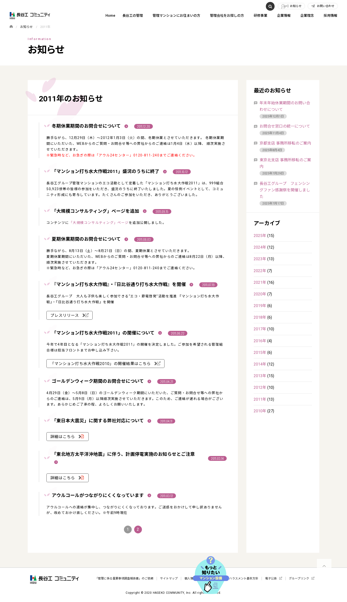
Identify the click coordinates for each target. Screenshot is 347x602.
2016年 (260, 341)
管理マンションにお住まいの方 (176, 16)
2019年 (260, 305)
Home (110, 16)
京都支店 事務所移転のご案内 (285, 143)
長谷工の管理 (132, 16)
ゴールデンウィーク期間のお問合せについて (101, 381)
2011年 (260, 399)
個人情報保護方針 (196, 578)
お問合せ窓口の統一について (285, 126)
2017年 (260, 329)
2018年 (260, 317)
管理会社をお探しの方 (227, 16)
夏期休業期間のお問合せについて (90, 239)
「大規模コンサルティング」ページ (99, 223)
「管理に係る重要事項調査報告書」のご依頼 (124, 578)
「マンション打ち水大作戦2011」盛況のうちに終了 (109, 171)
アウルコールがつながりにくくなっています (101, 495)
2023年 (260, 259)
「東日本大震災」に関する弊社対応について (101, 420)
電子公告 (271, 578)
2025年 (260, 235)
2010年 (260, 411)
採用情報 (330, 16)
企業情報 (284, 16)
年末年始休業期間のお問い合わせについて (285, 106)
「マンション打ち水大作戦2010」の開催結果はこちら (101, 363)
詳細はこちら (63, 436)
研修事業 (260, 16)
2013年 (260, 376)
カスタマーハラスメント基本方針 (236, 578)
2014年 (260, 364)
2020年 (260, 294)
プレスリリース (65, 315)
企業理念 (307, 16)
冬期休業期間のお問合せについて (90, 126)
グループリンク (299, 578)
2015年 (260, 352)
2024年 (260, 247)
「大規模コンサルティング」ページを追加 (99, 211)
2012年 (260, 387)
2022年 (260, 270)
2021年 (260, 282)
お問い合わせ (325, 6)
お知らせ (296, 6)
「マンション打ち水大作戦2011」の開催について (107, 333)
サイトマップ (169, 578)
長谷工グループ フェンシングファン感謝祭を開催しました (285, 190)
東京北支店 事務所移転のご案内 (285, 163)
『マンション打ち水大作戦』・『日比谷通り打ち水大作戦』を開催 (122, 284)
